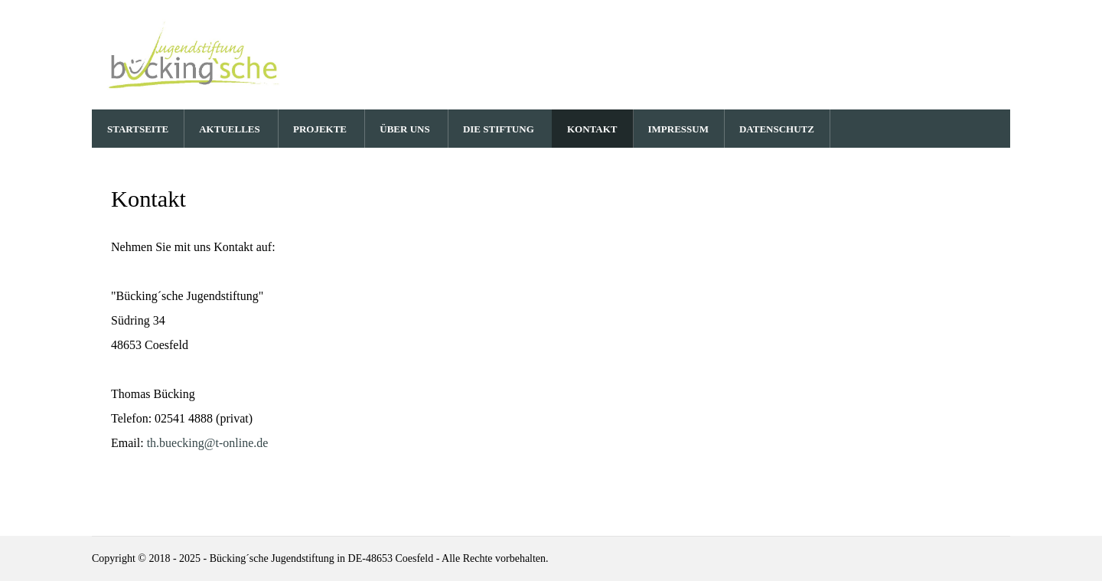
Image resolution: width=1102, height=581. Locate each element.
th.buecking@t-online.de (208, 442)
